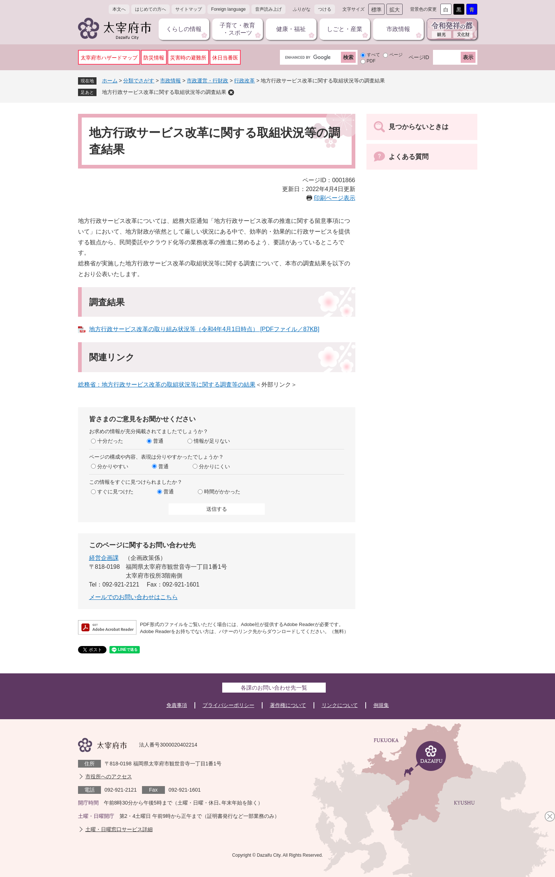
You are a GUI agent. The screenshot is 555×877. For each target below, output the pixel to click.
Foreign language (228, 9)
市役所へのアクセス (108, 776)
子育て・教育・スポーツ (237, 29)
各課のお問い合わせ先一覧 (274, 687)
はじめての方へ (150, 9)
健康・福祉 (291, 29)
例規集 (381, 705)
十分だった (110, 441)
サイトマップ (188, 9)
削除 (231, 92)
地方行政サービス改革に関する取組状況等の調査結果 (164, 92)
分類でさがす (138, 81)
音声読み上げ (268, 9)
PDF (371, 61)
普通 (158, 441)
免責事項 (176, 705)
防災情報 (153, 58)
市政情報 (398, 29)
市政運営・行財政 (207, 81)
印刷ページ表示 (334, 198)
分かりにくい (214, 466)
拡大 (394, 10)
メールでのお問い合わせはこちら (133, 597)
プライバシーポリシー (228, 705)
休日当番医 (225, 58)
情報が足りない (212, 441)
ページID (419, 57)
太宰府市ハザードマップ (109, 58)
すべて (373, 54)
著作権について (288, 705)
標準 (376, 10)
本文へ (119, 9)
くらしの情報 (184, 29)
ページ (396, 54)
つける (324, 9)
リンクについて (340, 705)
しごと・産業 (344, 29)
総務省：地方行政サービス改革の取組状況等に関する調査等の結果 (166, 384)
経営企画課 (104, 558)
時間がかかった (222, 491)
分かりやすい (112, 466)
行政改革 (244, 81)
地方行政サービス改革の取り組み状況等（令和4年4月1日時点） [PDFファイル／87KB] (204, 329)
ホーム (110, 81)
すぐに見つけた (115, 491)
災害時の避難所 (188, 58)
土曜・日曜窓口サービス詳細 (119, 829)
